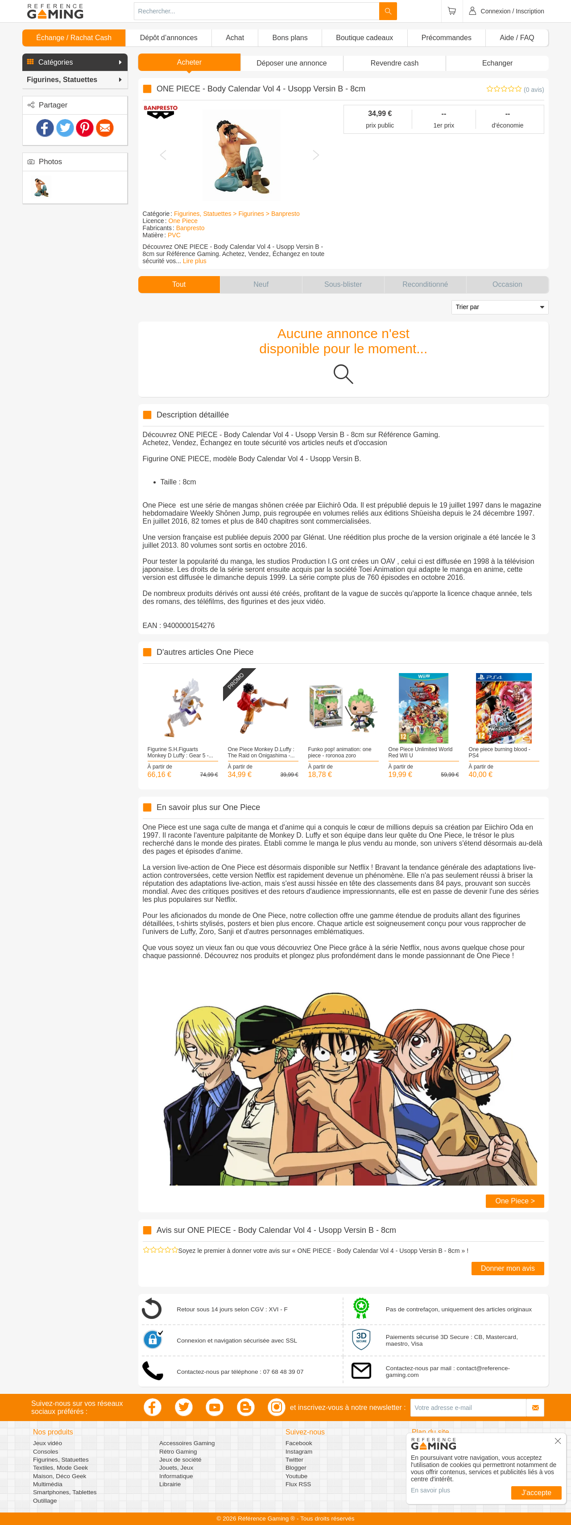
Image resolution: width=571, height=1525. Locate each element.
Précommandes (447, 37)
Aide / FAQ (517, 37)
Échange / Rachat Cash (74, 37)
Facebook (299, 1443)
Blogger (296, 1467)
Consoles (45, 1451)
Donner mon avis (508, 1268)
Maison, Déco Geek (59, 1476)
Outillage (45, 1500)
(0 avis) (534, 89)
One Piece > (515, 1201)
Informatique (176, 1476)
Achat (235, 37)
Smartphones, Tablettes (65, 1492)
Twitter (294, 1459)
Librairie (170, 1484)
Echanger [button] (497, 63)
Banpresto (190, 227)
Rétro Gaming (178, 1451)
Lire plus (195, 260)
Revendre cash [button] (395, 63)
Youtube (296, 1476)
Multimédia (47, 1484)
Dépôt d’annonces (169, 37)
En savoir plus (430, 1490)
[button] (75, 62)
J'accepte (536, 1492)
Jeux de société (180, 1459)
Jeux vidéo (47, 1443)
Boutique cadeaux (364, 37)
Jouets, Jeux (176, 1467)
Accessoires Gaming (187, 1443)
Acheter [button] (189, 62)
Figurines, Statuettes (61, 1459)
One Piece (183, 220)
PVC (174, 235)
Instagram (299, 1451)
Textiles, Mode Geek (60, 1467)
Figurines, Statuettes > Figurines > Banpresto (237, 213)
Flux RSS (298, 1484)
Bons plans (290, 37)
